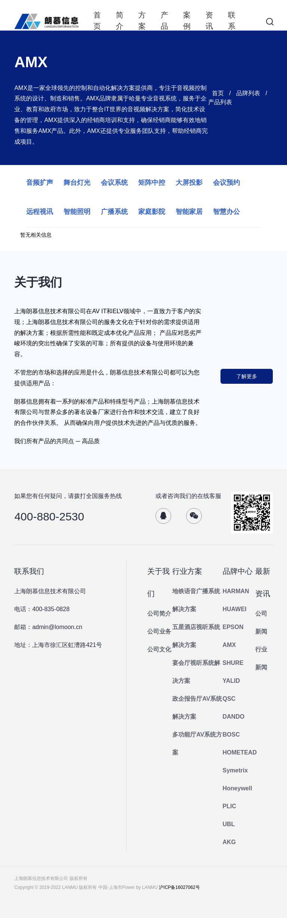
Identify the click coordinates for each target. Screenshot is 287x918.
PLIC (229, 806)
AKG (229, 842)
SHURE (233, 663)
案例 (187, 20)
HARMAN (236, 591)
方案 (142, 20)
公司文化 (159, 649)
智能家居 (189, 211)
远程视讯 (39, 211)
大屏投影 (189, 182)
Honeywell (237, 788)
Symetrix (235, 770)
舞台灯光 (77, 182)
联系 (231, 20)
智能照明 (77, 211)
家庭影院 (151, 211)
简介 (119, 20)
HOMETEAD (240, 752)
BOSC (231, 734)
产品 (164, 20)
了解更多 (246, 376)
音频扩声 (39, 182)
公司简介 (159, 613)
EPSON (233, 627)
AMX (229, 645)
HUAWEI (235, 609)
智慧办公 (226, 211)
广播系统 (114, 211)
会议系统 (114, 182)
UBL (229, 824)
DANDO (234, 716)
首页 (97, 20)
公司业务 (159, 631)
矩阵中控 (151, 182)
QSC (229, 698)
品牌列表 (248, 93)
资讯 (209, 20)
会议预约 (226, 182)
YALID (231, 681)
